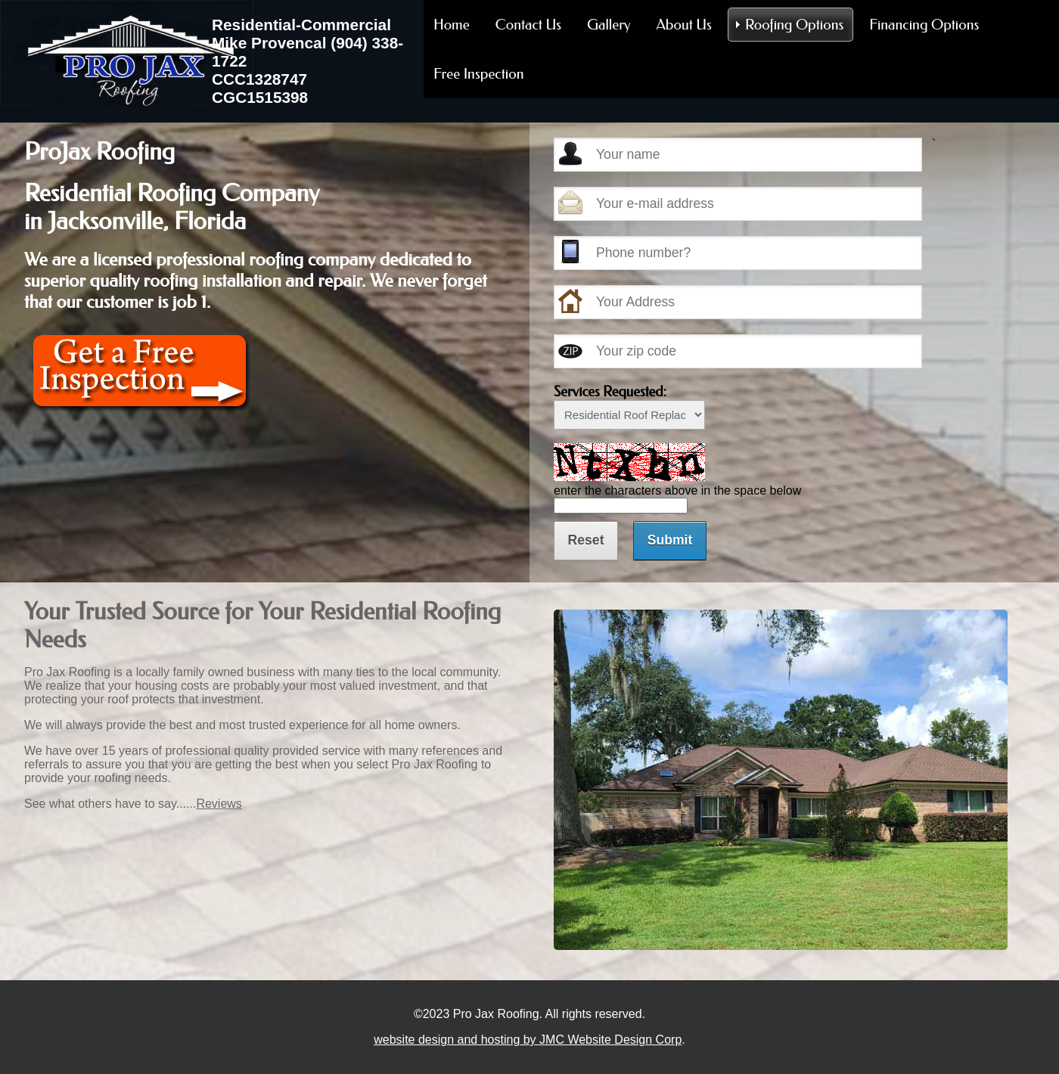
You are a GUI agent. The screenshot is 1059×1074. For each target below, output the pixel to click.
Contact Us (528, 24)
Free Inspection (478, 73)
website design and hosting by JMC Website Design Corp (528, 1039)
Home (451, 24)
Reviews (218, 803)
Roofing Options (794, 24)
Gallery (608, 24)
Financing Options (924, 24)
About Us (684, 24)
